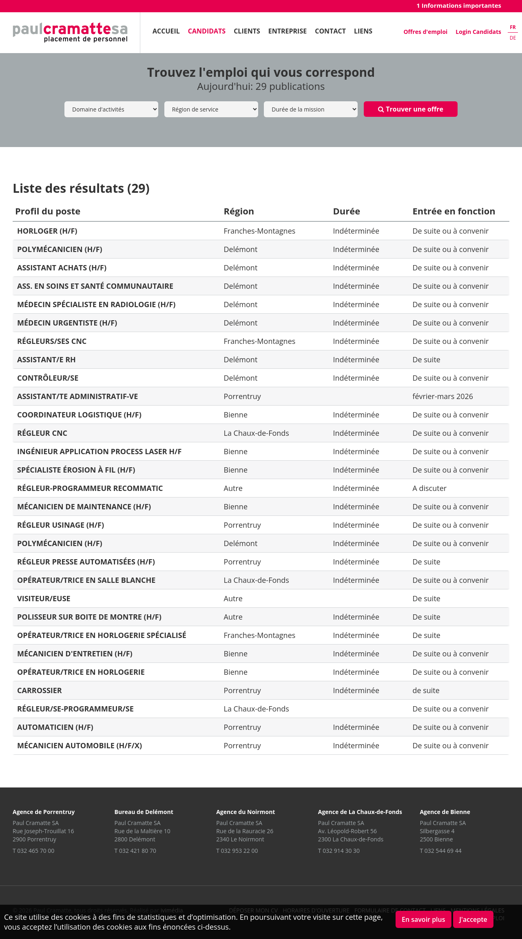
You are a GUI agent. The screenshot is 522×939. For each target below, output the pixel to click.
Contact (330, 31)
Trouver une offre (410, 109)
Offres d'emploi (425, 32)
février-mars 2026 (442, 396)
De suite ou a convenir (450, 709)
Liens (363, 31)
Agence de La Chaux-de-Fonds (360, 812)
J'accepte (473, 919)
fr (513, 27)
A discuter (429, 488)
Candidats (207, 31)
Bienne (236, 414)
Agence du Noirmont (245, 812)
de (513, 37)
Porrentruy (242, 396)
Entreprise (287, 31)
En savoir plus (423, 919)
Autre (233, 488)
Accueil (166, 31)
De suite (426, 359)
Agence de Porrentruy (44, 812)
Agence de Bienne (445, 812)
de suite (425, 690)
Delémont (241, 249)
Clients (247, 31)
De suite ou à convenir (450, 231)
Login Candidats (478, 32)
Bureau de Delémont (144, 812)
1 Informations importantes (458, 5)
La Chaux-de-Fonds (256, 433)
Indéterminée (356, 231)
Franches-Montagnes (260, 231)
